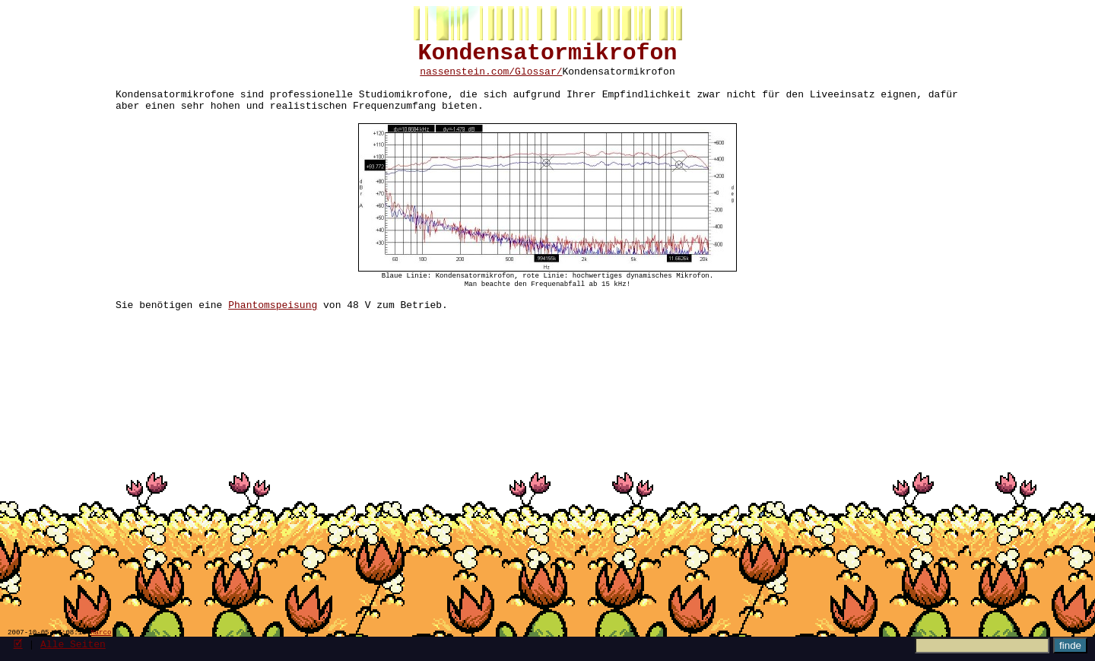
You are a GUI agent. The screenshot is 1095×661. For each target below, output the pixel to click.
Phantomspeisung (272, 328)
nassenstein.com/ (467, 78)
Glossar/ (538, 78)
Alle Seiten (73, 643)
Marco (100, 632)
